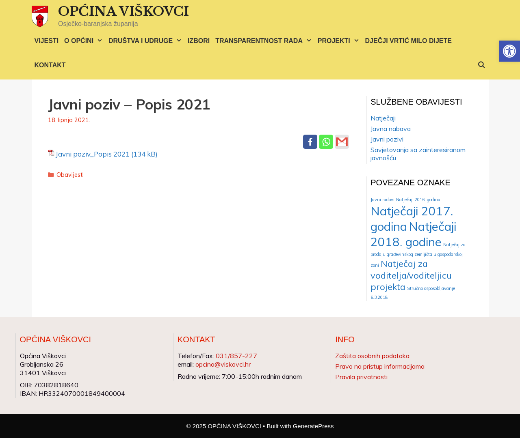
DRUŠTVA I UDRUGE (146, 41)
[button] (509, 51)
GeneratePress (313, 426)
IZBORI (199, 40)
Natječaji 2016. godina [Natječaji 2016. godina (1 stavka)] (418, 199)
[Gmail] (342, 142)
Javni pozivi (386, 139)
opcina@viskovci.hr (223, 364)
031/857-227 (236, 356)
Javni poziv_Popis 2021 (93, 154)
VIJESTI (47, 40)
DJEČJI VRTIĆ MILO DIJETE (408, 40)
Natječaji (383, 118)
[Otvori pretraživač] (481, 65)
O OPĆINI (85, 41)
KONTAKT (50, 65)
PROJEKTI (340, 41)
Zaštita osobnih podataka (372, 356)
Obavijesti (70, 174)
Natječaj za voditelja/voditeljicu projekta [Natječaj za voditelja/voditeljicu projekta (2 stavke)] (411, 275)
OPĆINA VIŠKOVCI (123, 11)
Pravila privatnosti (361, 377)
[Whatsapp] (326, 142)
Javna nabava (390, 129)
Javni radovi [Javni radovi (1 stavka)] (382, 199)
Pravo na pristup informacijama (380, 366)
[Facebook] (310, 142)
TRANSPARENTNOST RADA (265, 41)
